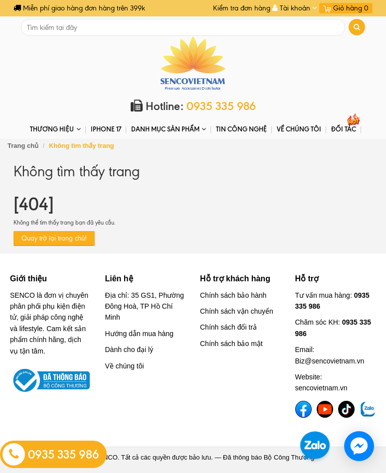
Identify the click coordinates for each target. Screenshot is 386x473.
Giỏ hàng (346, 8)
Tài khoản (294, 8)
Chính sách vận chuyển (236, 311)
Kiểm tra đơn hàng (241, 8)
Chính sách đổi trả (228, 327)
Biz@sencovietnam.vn (330, 361)
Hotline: (193, 106)
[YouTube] (325, 409)
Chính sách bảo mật (231, 344)
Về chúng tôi (299, 129)
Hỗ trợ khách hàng (235, 278)
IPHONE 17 (106, 129)
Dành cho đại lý (129, 350)
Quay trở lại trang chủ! (54, 238)
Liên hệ (119, 278)
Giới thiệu (28, 278)
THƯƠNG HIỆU (55, 129)
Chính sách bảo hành (233, 295)
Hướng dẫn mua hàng (139, 334)
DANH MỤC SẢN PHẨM (168, 129)
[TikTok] (346, 409)
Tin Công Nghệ (241, 129)
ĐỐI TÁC (343, 129)
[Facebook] (303, 409)
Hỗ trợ (307, 278)
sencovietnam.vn (321, 388)
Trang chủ (22, 145)
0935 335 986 (50, 455)
